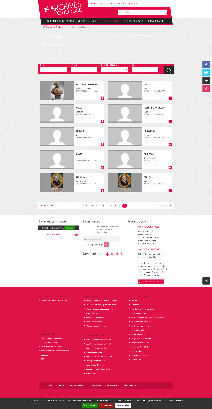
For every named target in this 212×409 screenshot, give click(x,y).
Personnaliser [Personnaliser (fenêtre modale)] (123, 405)
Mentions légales (76, 385)
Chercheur (110, 3)
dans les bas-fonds (93, 373)
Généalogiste (96, 3)
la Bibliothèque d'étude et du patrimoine (148, 317)
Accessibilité (112, 385)
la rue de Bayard (138, 334)
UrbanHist (135, 301)
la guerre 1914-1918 (140, 347)
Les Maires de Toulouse (80, 27)
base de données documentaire (98, 340)
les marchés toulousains (141, 343)
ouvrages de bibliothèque (96, 361)
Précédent (49, 205)
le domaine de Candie (140, 326)
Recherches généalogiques (53, 296)
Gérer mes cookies (131, 385)
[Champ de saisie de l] (101, 239)
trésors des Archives (94, 352)
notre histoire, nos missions (52, 338)
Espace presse (95, 385)
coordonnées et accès (49, 342)
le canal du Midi (138, 330)
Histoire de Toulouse (55, 27)
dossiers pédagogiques (95, 317)
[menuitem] (60, 21)
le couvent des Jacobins (141, 322)
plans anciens (137, 305)
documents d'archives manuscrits (99, 357)
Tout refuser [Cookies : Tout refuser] (106, 405)
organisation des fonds (95, 365)
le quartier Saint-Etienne (141, 339)
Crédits (61, 385)
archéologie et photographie (143, 309)
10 (119, 206)
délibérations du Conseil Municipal (99, 369)
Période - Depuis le (109, 65)
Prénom (74, 65)
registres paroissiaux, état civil (98, 344)
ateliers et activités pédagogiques (99, 309)
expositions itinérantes (95, 313)
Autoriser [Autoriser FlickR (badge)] (69, 228)
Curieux (121, 3)
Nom (42, 65)
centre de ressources (94, 322)
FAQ (42, 359)
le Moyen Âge (137, 351)
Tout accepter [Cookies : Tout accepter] (89, 405)
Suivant (164, 205)
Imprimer (206, 80)
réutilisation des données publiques (55, 351)
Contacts (48, 385)
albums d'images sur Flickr (96, 326)
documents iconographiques (97, 348)
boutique (44, 355)
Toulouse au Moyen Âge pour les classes (101, 305)
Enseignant (133, 3)
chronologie (136, 360)
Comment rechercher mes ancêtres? (55, 301)
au (133, 65)
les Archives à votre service (51, 346)
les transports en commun (142, 313)
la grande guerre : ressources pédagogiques (103, 301)
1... (87, 206)
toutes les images (50, 234)
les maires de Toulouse (140, 355)
